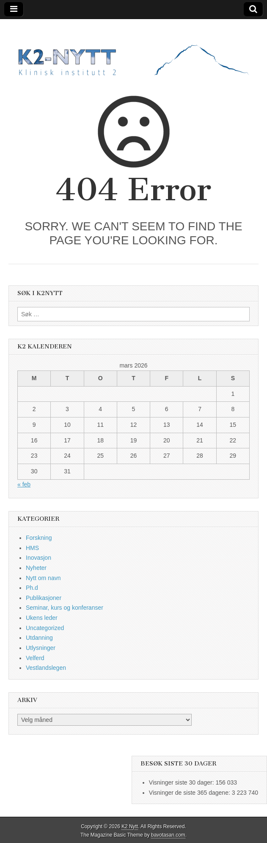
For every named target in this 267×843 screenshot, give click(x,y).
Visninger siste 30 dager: (182, 782)
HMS (32, 547)
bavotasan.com (168, 835)
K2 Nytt (129, 826)
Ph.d (32, 587)
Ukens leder (42, 617)
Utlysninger (40, 647)
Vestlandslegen (46, 667)
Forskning (39, 537)
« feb (23, 484)
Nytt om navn (43, 578)
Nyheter (36, 567)
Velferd (35, 658)
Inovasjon (38, 557)
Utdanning (39, 637)
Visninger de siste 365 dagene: (190, 792)
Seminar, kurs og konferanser (64, 607)
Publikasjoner (43, 597)
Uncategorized (45, 628)
